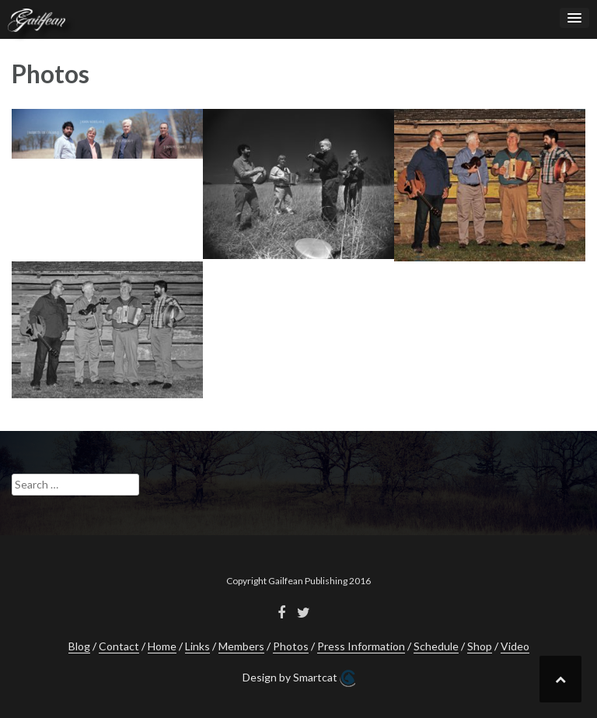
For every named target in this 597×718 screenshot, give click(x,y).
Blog (79, 646)
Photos (291, 646)
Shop (479, 646)
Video (515, 646)
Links (197, 646)
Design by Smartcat (299, 678)
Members (241, 646)
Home (162, 646)
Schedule (436, 646)
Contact (119, 646)
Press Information (361, 646)
